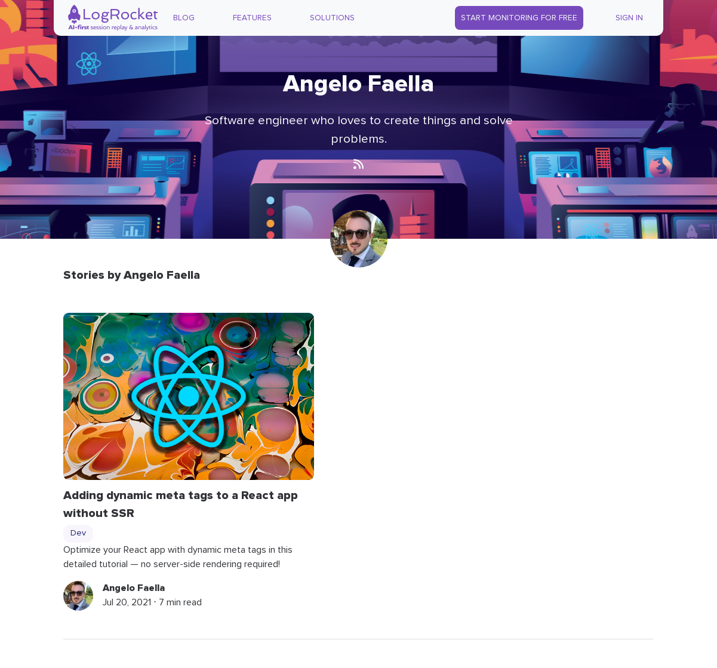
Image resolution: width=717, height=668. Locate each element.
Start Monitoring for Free (519, 18)
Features (252, 18)
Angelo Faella (134, 588)
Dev (78, 533)
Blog (184, 18)
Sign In (629, 18)
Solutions (332, 18)
